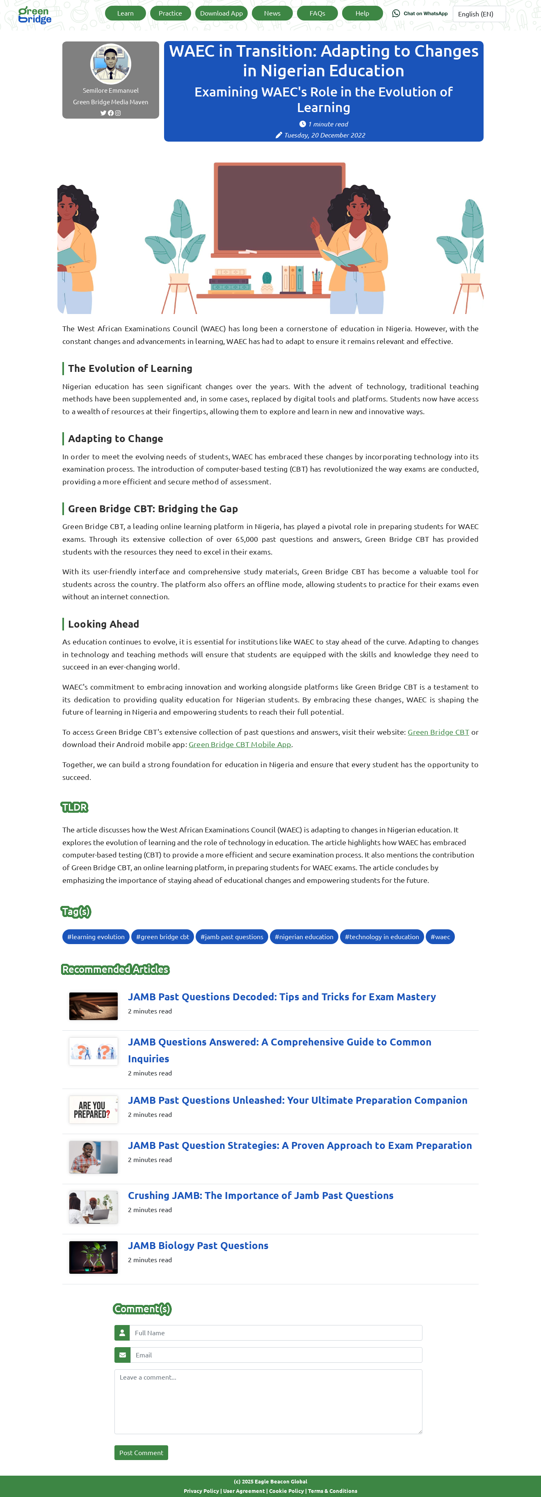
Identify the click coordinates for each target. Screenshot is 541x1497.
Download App (221, 13)
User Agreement (244, 1491)
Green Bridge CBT (438, 732)
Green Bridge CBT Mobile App (240, 744)
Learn (125, 13)
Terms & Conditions (332, 1491)
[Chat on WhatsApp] (420, 15)
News (272, 13)
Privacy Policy (201, 1491)
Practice (170, 13)
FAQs (317, 13)
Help (362, 13)
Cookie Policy (286, 1491)
